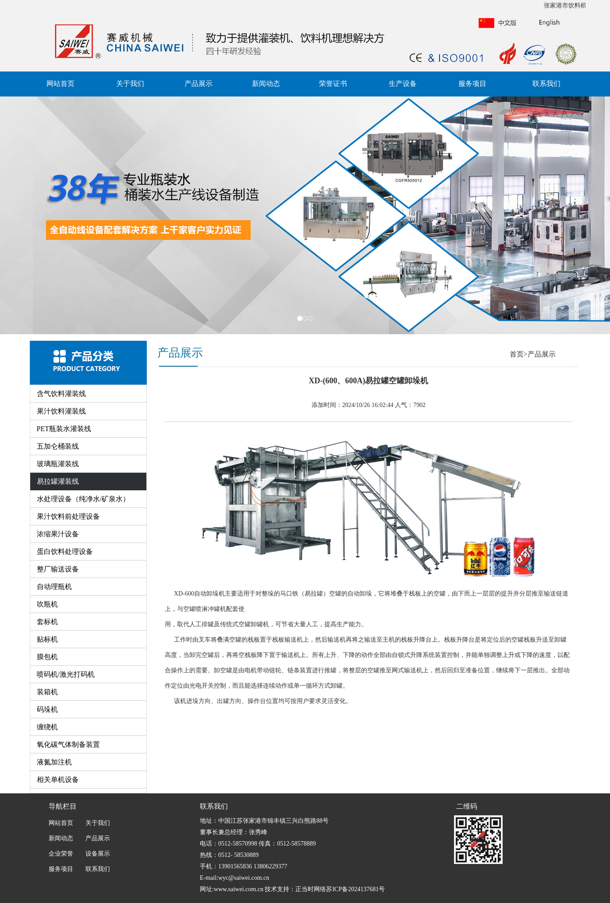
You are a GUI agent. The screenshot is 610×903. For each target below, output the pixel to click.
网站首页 (60, 83)
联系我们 (546, 83)
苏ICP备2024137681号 (355, 889)
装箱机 (47, 692)
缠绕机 (47, 727)
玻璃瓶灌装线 (58, 464)
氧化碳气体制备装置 (68, 744)
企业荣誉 (61, 853)
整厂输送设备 (58, 569)
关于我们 (130, 83)
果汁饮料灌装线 (61, 411)
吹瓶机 (47, 604)
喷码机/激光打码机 (66, 674)
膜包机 (47, 656)
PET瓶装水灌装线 (64, 428)
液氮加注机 (54, 762)
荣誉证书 (333, 83)
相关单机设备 (58, 779)
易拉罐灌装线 (58, 481)
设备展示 (97, 853)
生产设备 (403, 83)
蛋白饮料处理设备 (65, 551)
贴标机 (47, 639)
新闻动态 (266, 83)
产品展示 (198, 83)
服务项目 (472, 83)
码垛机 (47, 709)
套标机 (47, 621)
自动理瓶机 (54, 586)
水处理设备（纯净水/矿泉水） (83, 499)
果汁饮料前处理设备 (68, 516)
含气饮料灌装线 (61, 393)
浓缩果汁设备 (58, 534)
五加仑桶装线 (58, 446)
